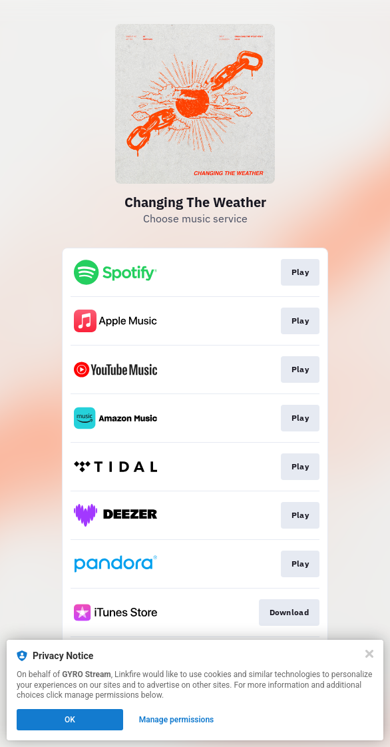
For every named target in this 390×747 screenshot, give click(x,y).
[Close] (369, 653)
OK (70, 719)
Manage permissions (176, 719)
